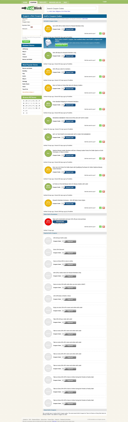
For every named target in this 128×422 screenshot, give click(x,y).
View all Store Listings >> (28, 92)
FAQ (30, 419)
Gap (24, 73)
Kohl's (24, 76)
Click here (54, 421)
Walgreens (58, 11)
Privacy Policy (51, 419)
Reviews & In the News (65, 419)
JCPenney (25, 49)
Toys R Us (25, 89)
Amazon (25, 56)
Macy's (24, 51)
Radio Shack (26, 84)
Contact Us (25, 419)
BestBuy (25, 71)
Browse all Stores (36, 419)
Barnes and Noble (27, 59)
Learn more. (85, 18)
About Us (57, 419)
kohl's (50, 11)
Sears (54, 11)
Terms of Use (44, 419)
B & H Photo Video (65, 11)
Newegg (25, 81)
